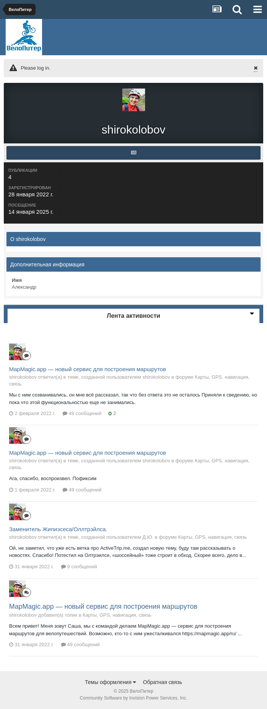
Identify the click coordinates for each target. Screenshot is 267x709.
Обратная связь (162, 682)
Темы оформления (110, 682)
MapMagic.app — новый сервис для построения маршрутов (87, 369)
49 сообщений (81, 413)
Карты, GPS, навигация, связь (212, 537)
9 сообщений (79, 566)
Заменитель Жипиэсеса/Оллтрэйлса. (58, 529)
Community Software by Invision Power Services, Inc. (133, 698)
